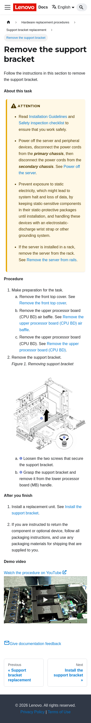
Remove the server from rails (51, 260)
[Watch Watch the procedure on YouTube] (45, 599)
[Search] (81, 7)
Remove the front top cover (42, 303)
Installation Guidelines (48, 117)
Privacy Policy (32, 712)
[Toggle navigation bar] (7, 7)
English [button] (61, 7)
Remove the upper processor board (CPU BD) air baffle (51, 323)
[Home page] (8, 22)
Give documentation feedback (32, 644)
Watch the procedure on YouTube (35, 573)
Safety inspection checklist (41, 123)
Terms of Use (59, 712)
